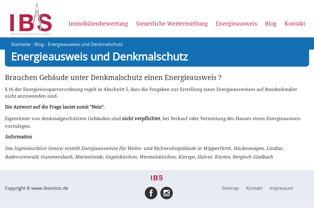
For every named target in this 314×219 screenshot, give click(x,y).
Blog (271, 23)
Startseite (20, 44)
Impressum (281, 188)
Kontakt (294, 23)
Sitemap (230, 188)
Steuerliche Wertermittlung (172, 23)
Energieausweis (236, 23)
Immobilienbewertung (98, 23)
